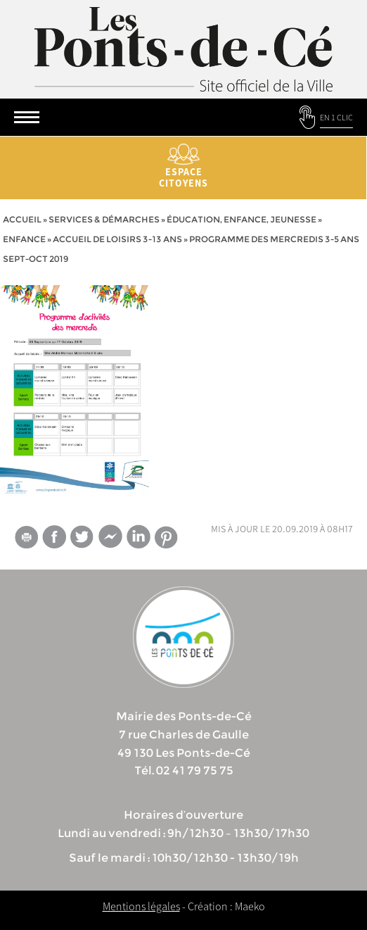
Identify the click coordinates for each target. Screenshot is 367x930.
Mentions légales (141, 906)
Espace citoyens (183, 166)
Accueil (22, 219)
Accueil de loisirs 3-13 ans (117, 239)
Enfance (24, 239)
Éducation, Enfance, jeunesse (241, 219)
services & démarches (104, 219)
